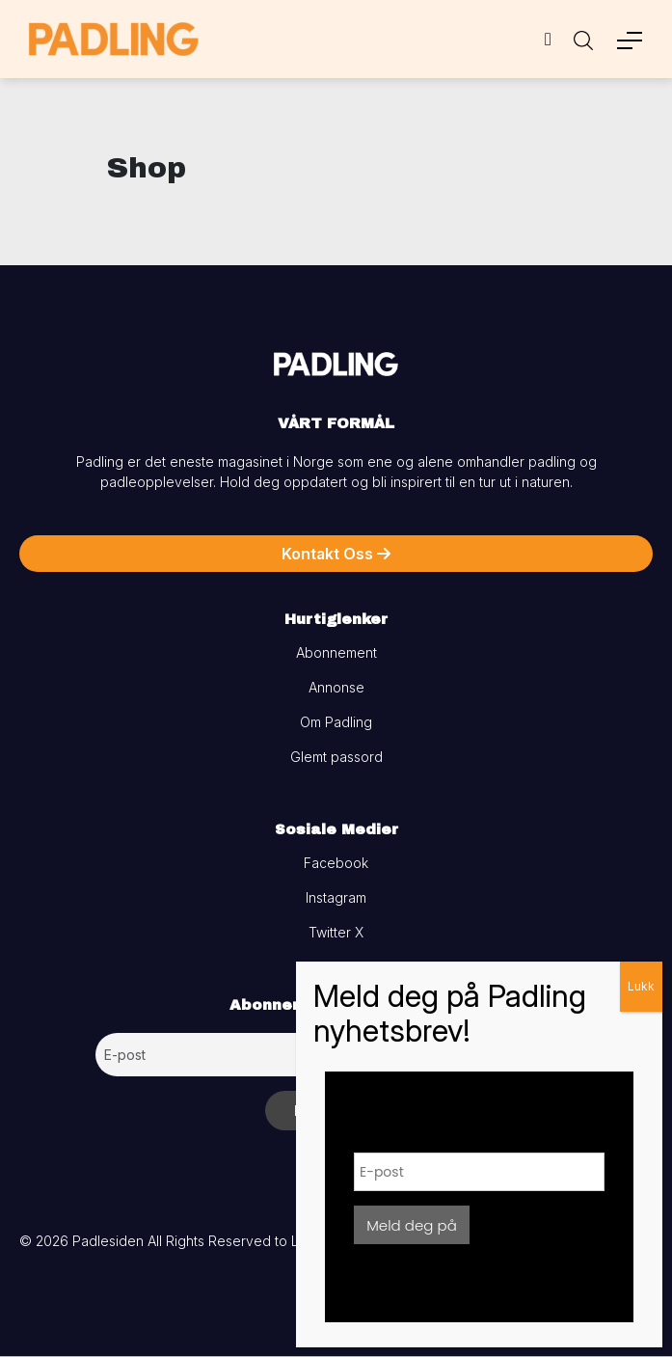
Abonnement (336, 652)
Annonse (336, 687)
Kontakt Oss (336, 553)
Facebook (336, 863)
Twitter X (336, 932)
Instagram (336, 897)
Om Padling (336, 722)
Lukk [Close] (641, 986)
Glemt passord (336, 756)
